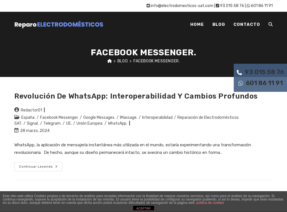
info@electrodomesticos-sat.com (180, 5)
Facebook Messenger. (156, 61)
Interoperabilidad (157, 117)
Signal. (33, 123)
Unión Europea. (90, 123)
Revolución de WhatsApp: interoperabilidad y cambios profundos (136, 96)
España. (28, 117)
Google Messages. (99, 117)
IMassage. (128, 117)
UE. (69, 123)
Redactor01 (31, 110)
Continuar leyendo (40, 167)
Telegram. (52, 123)
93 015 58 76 (260, 72)
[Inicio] (109, 61)
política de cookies (210, 203)
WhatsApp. (117, 123)
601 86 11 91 (260, 83)
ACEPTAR (143, 208)
